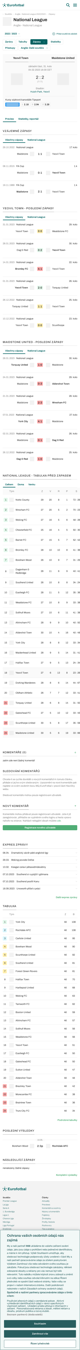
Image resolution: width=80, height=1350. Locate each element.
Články (45, 1197)
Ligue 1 (6, 1215)
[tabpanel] (40, 171)
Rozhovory (47, 1225)
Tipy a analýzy (48, 1229)
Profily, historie (48, 1222)
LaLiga (6, 1205)
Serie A (6, 1208)
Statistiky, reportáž (28, 119)
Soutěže (8, 14)
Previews (46, 1205)
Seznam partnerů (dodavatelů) (25, 1314)
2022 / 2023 (12, 33)
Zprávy (9, 41)
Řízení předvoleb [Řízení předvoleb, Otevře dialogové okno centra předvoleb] (40, 1343)
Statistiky (56, 41)
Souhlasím (40, 1323)
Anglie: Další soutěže (34, 48)
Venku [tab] (31, 484)
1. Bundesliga (9, 1211)
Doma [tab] (21, 484)
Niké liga (6, 1222)
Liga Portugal (8, 1225)
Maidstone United (63, 58)
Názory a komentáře (51, 1211)
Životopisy (46, 1218)
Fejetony (46, 1215)
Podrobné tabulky (67, 1120)
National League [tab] (36, 140)
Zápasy (52, 14)
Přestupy (10, 48)
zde (59, 820)
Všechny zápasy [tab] (14, 140)
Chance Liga (8, 1218)
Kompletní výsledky (66, 1175)
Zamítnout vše (40, 1333)
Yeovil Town (20, 58)
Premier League (10, 1201)
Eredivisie (7, 1229)
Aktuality (46, 1201)
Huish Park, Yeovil (40, 91)
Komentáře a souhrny (51, 1208)
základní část (35, 66)
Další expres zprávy (66, 897)
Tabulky (22, 41)
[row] (40, 152)
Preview (9, 119)
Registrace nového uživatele (40, 827)
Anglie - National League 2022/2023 (30, 14)
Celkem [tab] (9, 484)
